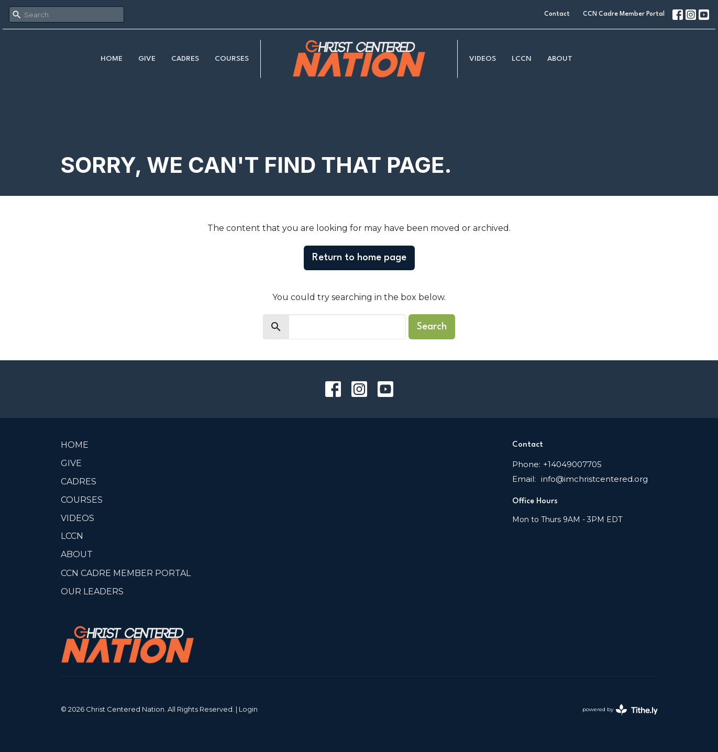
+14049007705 (572, 464)
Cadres (185, 58)
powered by (620, 710)
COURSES (232, 58)
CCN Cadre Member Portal (624, 14)
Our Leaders (92, 591)
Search (432, 326)
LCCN (522, 58)
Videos (482, 58)
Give (147, 58)
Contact (557, 14)
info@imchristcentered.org (594, 479)
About (559, 58)
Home (112, 58)
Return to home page (359, 257)
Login (248, 709)
